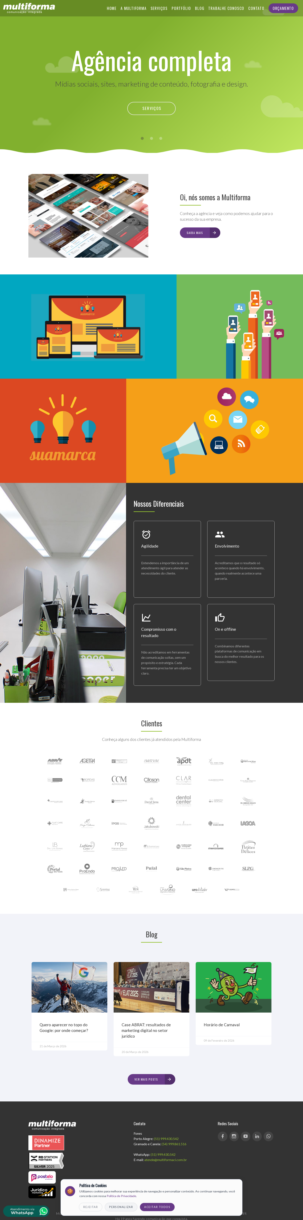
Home (112, 8)
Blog (199, 8)
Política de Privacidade (121, 1196)
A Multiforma (134, 8)
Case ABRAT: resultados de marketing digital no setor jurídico (146, 1030)
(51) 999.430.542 (166, 1139)
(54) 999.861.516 (174, 1144)
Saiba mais (203, 233)
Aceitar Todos (157, 1207)
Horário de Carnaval (222, 1024)
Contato (256, 8)
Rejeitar (90, 1207)
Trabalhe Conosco (226, 8)
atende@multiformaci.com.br (165, 1160)
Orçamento (283, 8)
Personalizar (121, 1207)
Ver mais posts (154, 1079)
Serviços (159, 8)
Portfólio (181, 8)
